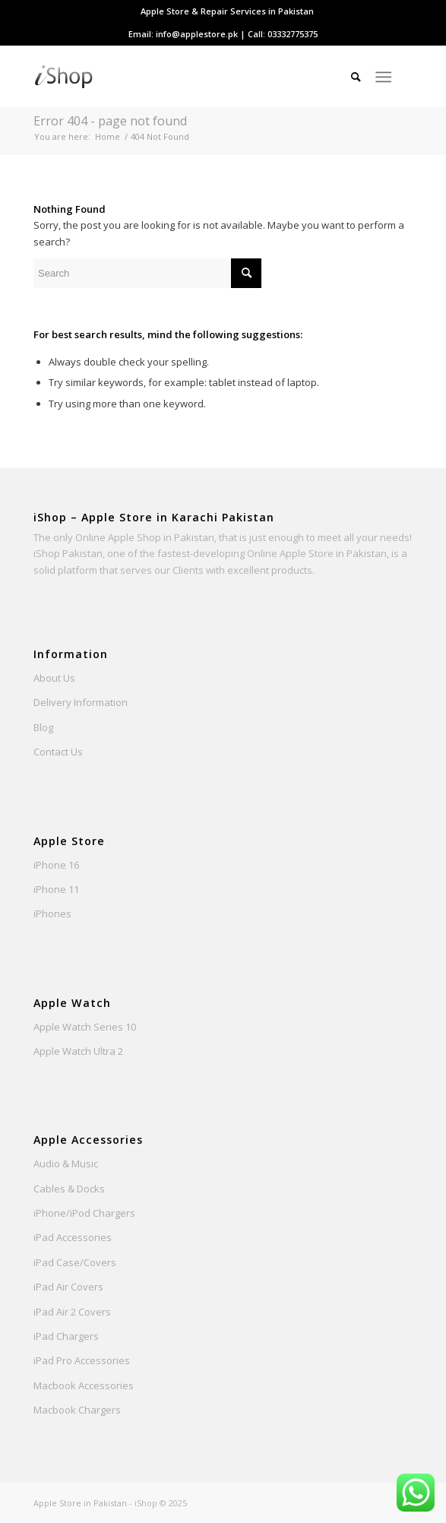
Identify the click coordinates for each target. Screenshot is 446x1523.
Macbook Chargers (77, 1410)
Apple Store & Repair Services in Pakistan (227, 11)
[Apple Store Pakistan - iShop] (185, 76)
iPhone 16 (56, 865)
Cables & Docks (69, 1188)
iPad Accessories (72, 1237)
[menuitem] (227, 11)
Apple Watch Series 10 (84, 1027)
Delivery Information (80, 702)
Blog (43, 727)
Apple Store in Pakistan (80, 1503)
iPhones (52, 913)
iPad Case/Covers (74, 1262)
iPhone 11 (56, 889)
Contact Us (58, 751)
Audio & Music (65, 1163)
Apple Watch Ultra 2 (78, 1051)
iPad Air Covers (68, 1286)
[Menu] (383, 77)
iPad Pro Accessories (81, 1360)
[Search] (348, 76)
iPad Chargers (66, 1336)
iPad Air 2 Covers (72, 1312)
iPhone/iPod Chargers (84, 1213)
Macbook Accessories (83, 1385)
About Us (54, 678)
